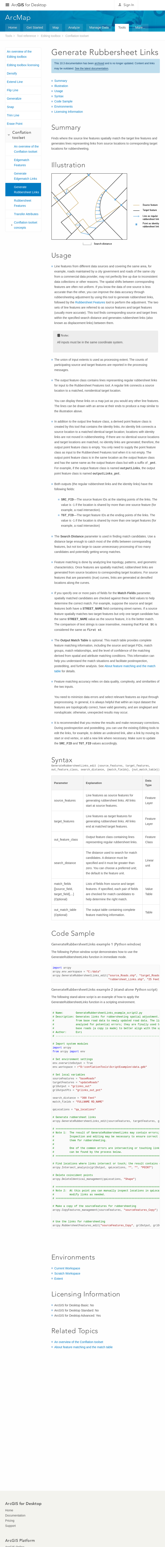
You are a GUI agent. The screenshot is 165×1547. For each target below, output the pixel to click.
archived (99, 63)
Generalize (14, 98)
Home (12, 27)
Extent (58, 1278)
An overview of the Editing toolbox (19, 54)
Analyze (74, 27)
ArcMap (18, 17)
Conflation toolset (77, 36)
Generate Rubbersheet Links (26, 189)
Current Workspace (67, 1268)
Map (56, 27)
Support (10, 1525)
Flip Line (12, 90)
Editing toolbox (51, 36)
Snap (10, 107)
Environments (63, 106)
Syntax (59, 96)
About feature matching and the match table (83, 1347)
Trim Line (13, 115)
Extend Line (15, 82)
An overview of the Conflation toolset (26, 149)
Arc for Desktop (28, 4)
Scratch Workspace (67, 1273)
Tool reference (26, 36)
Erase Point (14, 123)
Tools (122, 27)
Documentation (15, 1515)
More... (140, 27)
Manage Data (99, 27)
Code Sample (63, 101)
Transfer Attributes (26, 214)
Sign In (129, 5)
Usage (58, 91)
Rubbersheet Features (22, 203)
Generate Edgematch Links (25, 176)
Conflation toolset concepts (25, 225)
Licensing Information (68, 111)
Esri (151, 5)
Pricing (9, 1520)
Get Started (34, 27)
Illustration (61, 86)
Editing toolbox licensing (23, 65)
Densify (12, 73)
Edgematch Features (21, 162)
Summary (60, 80)
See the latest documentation (91, 68)
